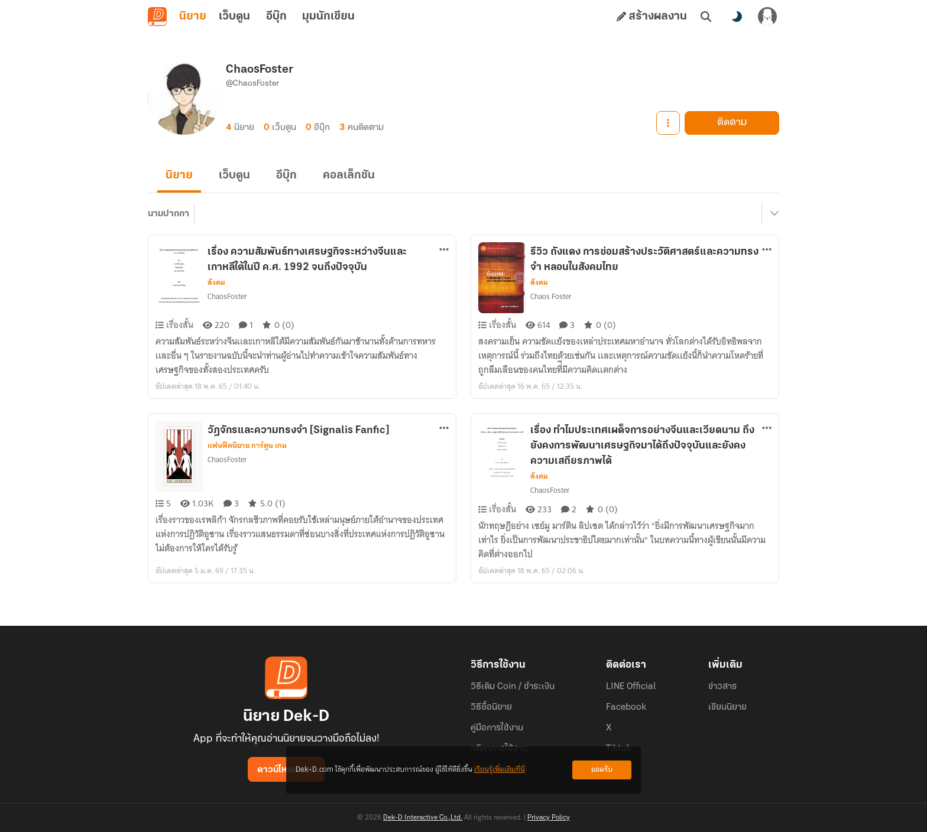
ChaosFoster (227, 296)
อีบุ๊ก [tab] (276, 16)
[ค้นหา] (706, 16)
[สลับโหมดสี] (736, 16)
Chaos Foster (551, 296)
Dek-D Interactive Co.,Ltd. (422, 817)
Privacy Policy (548, 817)
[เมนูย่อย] (772, 214)
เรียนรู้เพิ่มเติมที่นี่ (499, 769)
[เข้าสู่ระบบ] (767, 16)
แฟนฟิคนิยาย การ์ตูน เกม (247, 445)
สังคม (216, 282)
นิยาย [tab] (192, 16)
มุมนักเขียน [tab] (328, 16)
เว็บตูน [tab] (234, 16)
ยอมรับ (601, 769)
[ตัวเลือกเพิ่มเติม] (444, 249)
